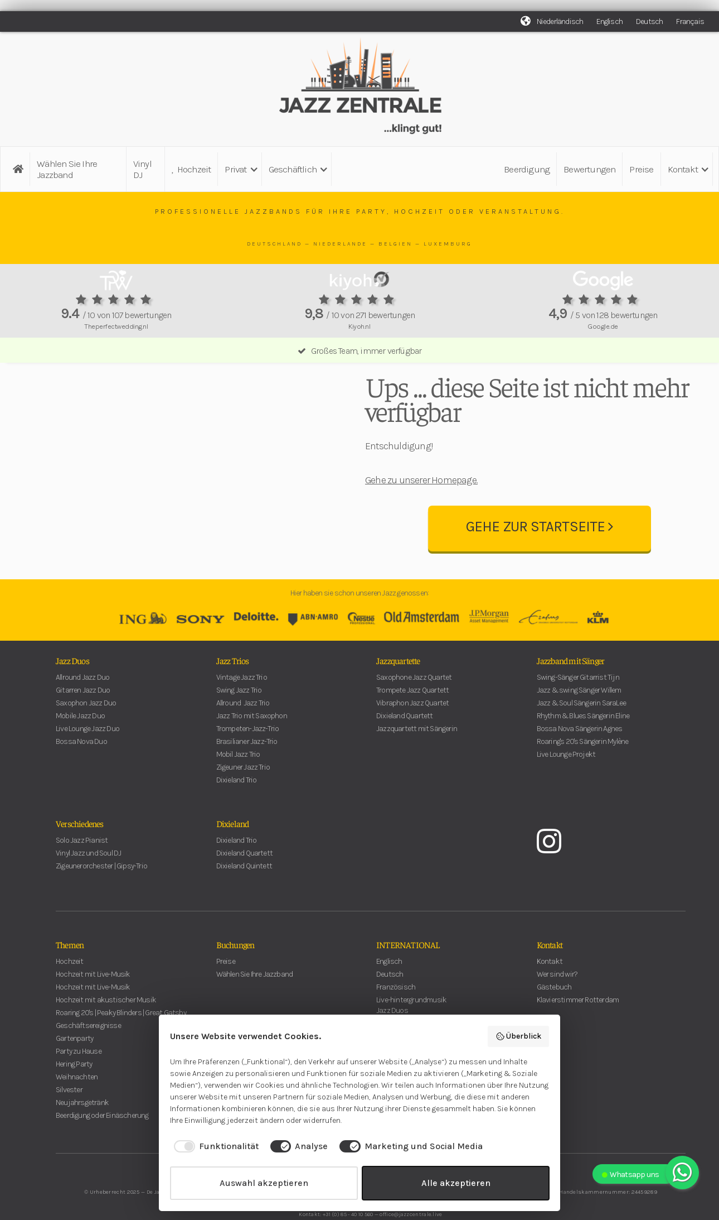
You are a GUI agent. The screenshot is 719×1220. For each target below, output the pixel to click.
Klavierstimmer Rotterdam (578, 1022)
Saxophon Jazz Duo (86, 725)
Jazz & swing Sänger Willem (579, 712)
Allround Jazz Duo (82, 699)
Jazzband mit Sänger (571, 682)
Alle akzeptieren (455, 1183)
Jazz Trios (232, 682)
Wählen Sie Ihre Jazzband (67, 169)
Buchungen (235, 966)
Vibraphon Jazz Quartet (412, 725)
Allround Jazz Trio (243, 725)
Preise (641, 169)
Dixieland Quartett (404, 738)
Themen (70, 966)
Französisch (395, 1009)
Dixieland (232, 845)
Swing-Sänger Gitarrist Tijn (578, 699)
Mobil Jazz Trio (238, 776)
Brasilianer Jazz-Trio (247, 763)
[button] (239, 169)
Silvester (69, 1112)
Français (690, 21)
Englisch (609, 21)
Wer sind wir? (557, 996)
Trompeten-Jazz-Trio (247, 751)
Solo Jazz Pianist (82, 862)
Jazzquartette (398, 682)
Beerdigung (527, 169)
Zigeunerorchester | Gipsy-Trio (101, 888)
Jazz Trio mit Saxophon (251, 738)
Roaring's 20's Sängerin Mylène (583, 763)
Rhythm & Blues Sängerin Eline (583, 738)
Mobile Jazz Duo (80, 738)
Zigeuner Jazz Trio (243, 789)
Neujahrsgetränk (82, 1125)
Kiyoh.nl (359, 326)
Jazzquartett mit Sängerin (416, 751)
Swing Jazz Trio (239, 712)
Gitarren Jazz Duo (83, 712)
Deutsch (649, 21)
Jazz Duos (72, 682)
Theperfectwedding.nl (116, 326)
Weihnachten (77, 1099)
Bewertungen (589, 169)
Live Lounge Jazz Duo (87, 751)
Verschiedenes (80, 845)
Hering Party (74, 1086)
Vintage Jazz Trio (241, 699)
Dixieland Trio (236, 802)
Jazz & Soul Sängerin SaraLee (581, 725)
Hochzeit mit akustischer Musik (106, 1022)
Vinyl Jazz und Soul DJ (88, 875)
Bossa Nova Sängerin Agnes (580, 751)
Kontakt (549, 966)
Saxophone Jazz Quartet (413, 699)
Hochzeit (191, 169)
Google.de (602, 326)
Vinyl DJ (142, 169)
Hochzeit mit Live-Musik (93, 996)
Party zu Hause (78, 1073)
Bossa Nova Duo (81, 763)
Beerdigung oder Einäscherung (102, 1137)
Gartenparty (74, 1060)
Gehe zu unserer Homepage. (421, 491)
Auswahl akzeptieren (264, 1183)
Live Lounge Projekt (566, 776)
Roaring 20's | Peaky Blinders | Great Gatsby (121, 1035)
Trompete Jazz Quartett (412, 712)
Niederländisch (560, 21)
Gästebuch (554, 1009)
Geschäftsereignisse (88, 1048)
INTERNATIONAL (408, 966)
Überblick (518, 1036)
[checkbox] (214, 1146)
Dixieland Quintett (244, 888)
